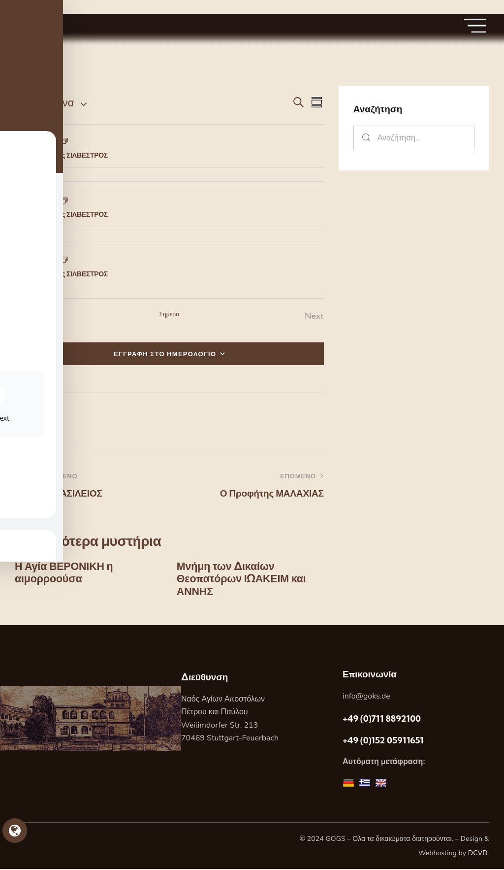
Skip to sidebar (28, 6)
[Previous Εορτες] (27, 316)
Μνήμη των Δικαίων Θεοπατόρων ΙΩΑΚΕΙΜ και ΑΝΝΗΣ (243, 579)
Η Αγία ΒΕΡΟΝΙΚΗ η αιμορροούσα (65, 573)
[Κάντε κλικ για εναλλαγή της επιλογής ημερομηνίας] (44, 103)
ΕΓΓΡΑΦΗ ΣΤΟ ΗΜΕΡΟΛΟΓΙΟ (165, 354)
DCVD (478, 854)
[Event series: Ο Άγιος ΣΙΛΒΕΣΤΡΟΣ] (64, 142)
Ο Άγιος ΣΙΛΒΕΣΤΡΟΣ (74, 155)
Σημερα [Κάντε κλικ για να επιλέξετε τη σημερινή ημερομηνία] (169, 314)
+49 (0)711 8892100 (382, 720)
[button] (30, 419)
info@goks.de (366, 697)
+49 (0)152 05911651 (383, 741)
